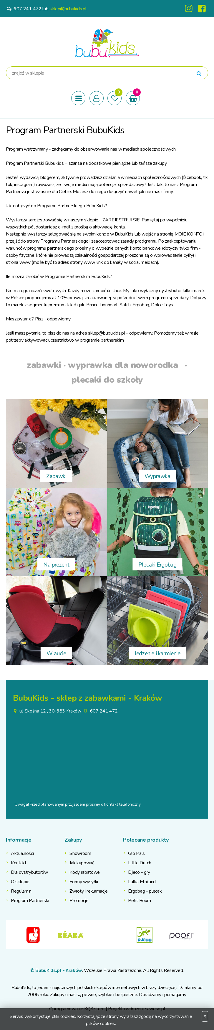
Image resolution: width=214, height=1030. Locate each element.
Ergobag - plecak (145, 891)
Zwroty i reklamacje (88, 891)
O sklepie (20, 881)
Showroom (80, 853)
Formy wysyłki (83, 881)
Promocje (78, 900)
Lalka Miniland (142, 881)
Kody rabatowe (84, 872)
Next (204, 935)
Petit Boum (139, 900)
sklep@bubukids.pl (68, 9)
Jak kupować (81, 863)
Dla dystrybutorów (29, 872)
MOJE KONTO (189, 234)
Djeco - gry (139, 872)
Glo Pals (136, 853)
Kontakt (18, 863)
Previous (10, 935)
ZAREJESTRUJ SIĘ (121, 220)
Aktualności (22, 853)
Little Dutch (139, 863)
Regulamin (21, 891)
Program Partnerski (30, 900)
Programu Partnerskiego (64, 241)
